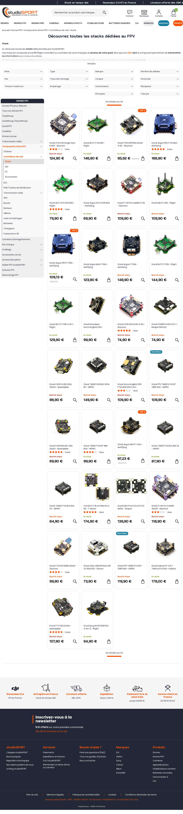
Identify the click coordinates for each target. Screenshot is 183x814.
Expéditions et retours (54, 760)
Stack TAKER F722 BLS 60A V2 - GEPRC (61, 507)
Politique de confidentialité (86, 798)
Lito (154, 785)
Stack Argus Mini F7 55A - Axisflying (95, 266)
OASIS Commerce (97, 811)
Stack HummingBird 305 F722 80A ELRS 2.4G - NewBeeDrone (130, 386)
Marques (149, 23)
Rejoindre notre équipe (17, 764)
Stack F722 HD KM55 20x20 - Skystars (62, 567)
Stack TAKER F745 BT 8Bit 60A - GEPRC (95, 447)
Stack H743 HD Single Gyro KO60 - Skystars (62, 144)
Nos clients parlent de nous (20, 768)
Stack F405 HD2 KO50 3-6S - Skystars (131, 326)
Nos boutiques (13, 760)
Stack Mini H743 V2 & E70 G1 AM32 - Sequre (131, 507)
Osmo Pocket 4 (160, 781)
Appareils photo (73, 23)
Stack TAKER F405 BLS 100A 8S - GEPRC (96, 386)
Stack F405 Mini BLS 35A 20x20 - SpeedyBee (60, 447)
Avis (67, 149)
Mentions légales (55, 798)
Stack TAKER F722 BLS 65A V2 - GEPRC (165, 447)
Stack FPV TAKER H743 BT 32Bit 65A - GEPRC (130, 567)
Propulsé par (83, 811)
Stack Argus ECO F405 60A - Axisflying (96, 204)
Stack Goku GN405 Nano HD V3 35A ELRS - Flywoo (97, 567)
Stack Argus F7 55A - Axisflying (128, 266)
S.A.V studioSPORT (52, 764)
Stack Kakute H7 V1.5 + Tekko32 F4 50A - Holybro (164, 567)
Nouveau (164, 23)
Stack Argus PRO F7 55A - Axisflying (61, 264)
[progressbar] (114, 105)
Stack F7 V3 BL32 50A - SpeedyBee (60, 627)
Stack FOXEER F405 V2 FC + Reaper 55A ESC (164, 326)
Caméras (54, 23)
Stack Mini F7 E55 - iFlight (164, 202)
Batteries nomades (119, 23)
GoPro (119, 760)
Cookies (112, 798)
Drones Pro (37, 23)
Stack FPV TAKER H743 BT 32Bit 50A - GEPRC (164, 386)
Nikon (119, 773)
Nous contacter (87, 764)
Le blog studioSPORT (16, 773)
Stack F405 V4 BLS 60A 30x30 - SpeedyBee (60, 386)
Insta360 (120, 777)
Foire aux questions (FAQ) (92, 756)
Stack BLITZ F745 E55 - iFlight (94, 144)
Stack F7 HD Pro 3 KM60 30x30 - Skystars (163, 507)
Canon (119, 768)
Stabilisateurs (95, 23)
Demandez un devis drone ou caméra (56, 770)
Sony (118, 764)
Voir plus (91, 63)
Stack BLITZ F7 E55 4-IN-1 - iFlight (61, 326)
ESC (130, 52)
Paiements (48, 756)
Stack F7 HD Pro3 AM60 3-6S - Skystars (131, 204)
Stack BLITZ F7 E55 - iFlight (164, 264)
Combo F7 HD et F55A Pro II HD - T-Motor (96, 507)
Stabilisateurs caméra (164, 773)
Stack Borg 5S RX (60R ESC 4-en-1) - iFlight (96, 627)
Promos (178, 23)
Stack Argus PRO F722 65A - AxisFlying (165, 144)
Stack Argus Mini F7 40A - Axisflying (130, 446)
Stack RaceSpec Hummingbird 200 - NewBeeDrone (93, 326)
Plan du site (32, 798)
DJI (137, 23)
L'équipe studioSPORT (17, 756)
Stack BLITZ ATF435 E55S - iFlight (62, 204)
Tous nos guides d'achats (93, 760)
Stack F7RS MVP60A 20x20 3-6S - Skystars (130, 144)
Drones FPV (20, 23)
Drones (4, 23)
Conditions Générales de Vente (141, 798)
